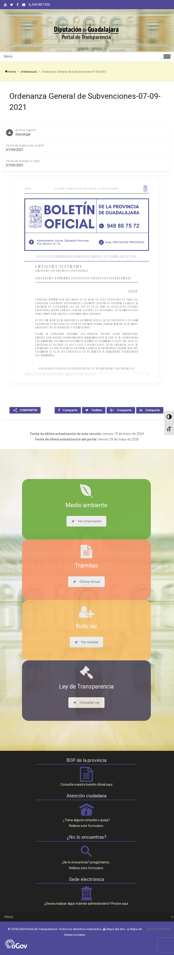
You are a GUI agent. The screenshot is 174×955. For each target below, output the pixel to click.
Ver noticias (86, 642)
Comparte (67, 410)
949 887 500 (39, 4)
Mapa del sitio (114, 929)
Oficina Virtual (86, 582)
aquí (109, 784)
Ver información (86, 521)
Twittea (93, 410)
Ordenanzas (29, 71)
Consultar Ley (86, 702)
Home (10, 71)
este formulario (92, 826)
